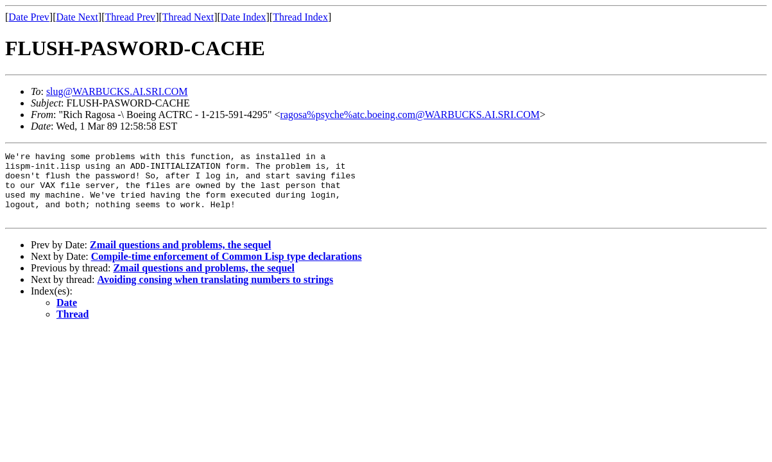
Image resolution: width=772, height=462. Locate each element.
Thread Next (188, 17)
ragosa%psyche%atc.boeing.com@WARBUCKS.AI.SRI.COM (410, 114)
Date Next (77, 17)
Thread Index (300, 17)
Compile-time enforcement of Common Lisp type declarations (226, 269)
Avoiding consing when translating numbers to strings (216, 292)
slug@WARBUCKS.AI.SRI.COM (117, 91)
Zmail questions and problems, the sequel (180, 258)
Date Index (243, 17)
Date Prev (28, 17)
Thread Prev (130, 17)
